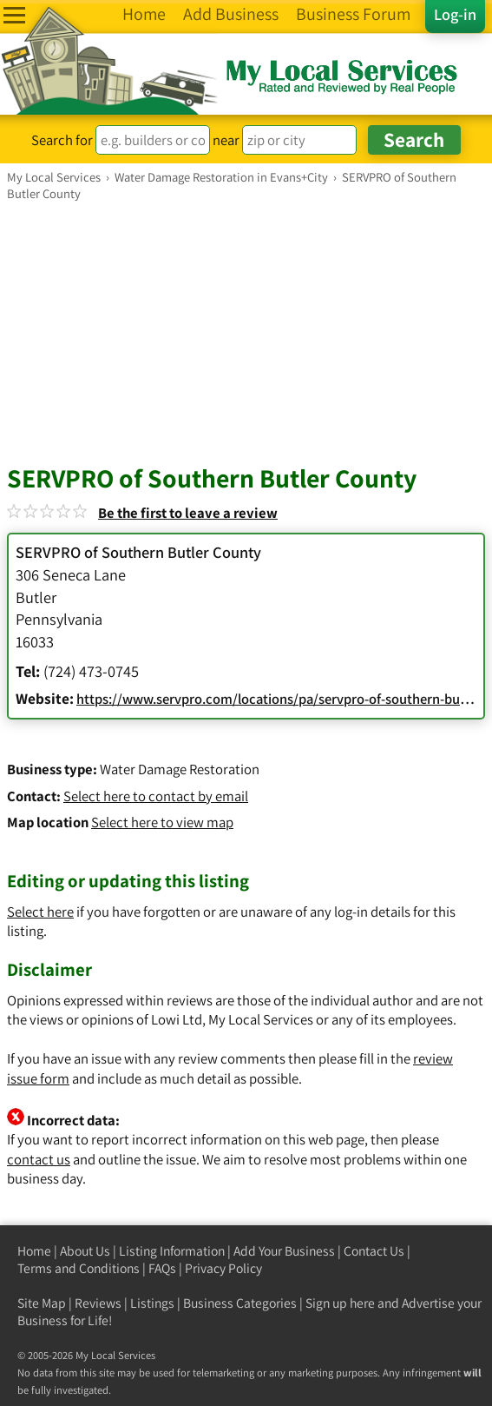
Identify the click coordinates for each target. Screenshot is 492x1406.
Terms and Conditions (78, 1268)
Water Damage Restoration (179, 769)
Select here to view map (162, 822)
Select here (40, 911)
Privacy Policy (223, 1268)
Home (34, 1251)
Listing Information (172, 1251)
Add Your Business (284, 1251)
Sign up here (340, 1303)
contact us (38, 1159)
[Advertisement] (246, 332)
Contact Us (374, 1251)
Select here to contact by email (155, 796)
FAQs (162, 1268)
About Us (85, 1251)
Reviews (98, 1303)
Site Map (41, 1303)
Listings (152, 1303)
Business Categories (240, 1303)
